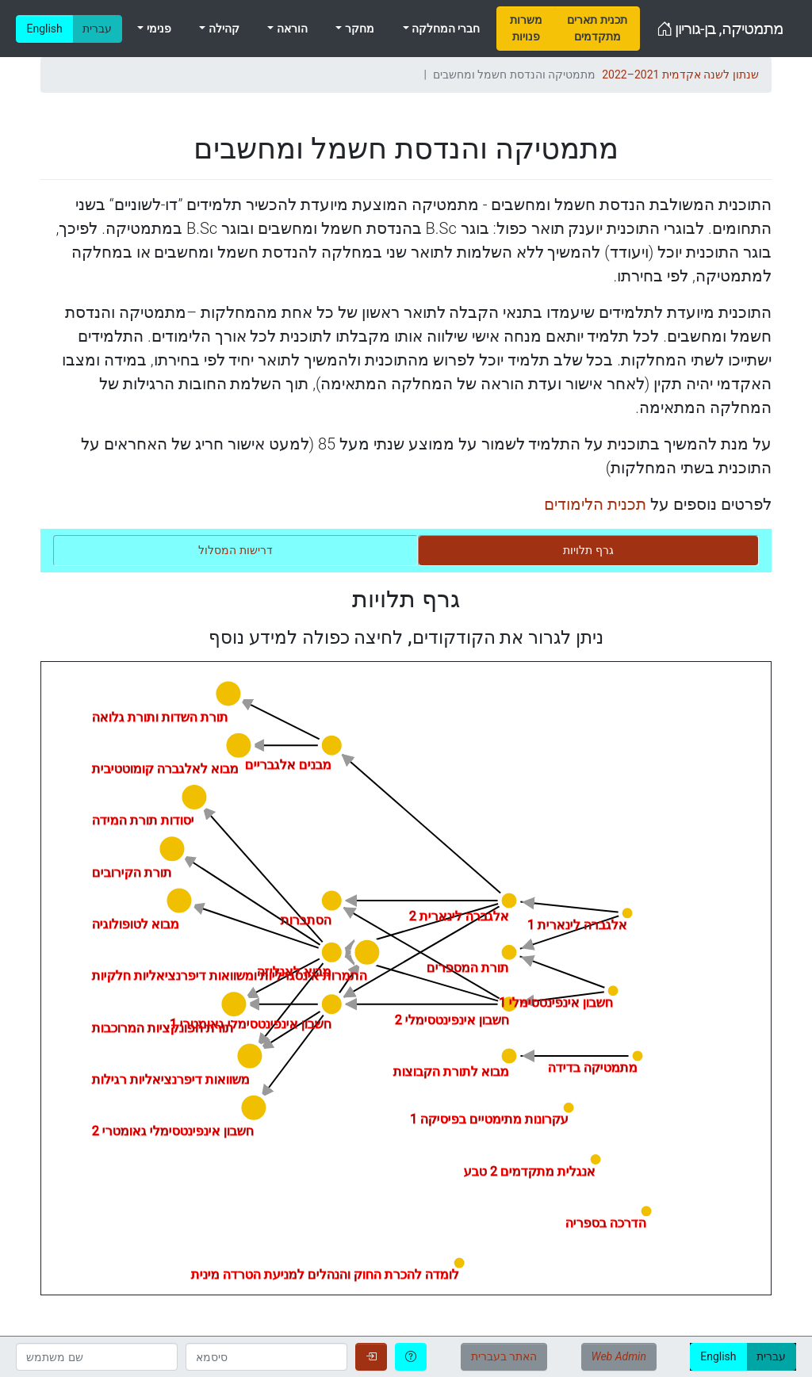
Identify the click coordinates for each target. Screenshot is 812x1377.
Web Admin (619, 1356)
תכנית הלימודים (595, 504)
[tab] (588, 550)
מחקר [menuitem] (357, 28)
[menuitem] (525, 28)
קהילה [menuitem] (222, 28)
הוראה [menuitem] (290, 28)
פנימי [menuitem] (157, 28)
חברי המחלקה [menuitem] (445, 28)
